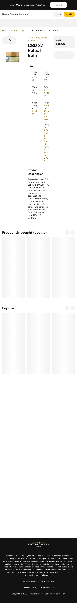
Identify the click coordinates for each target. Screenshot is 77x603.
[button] (38, 172)
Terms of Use (47, 581)
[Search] (60, 5)
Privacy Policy (30, 581)
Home (11, 4)
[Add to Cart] (64, 55)
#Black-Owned (46, 109)
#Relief (46, 94)
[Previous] (67, 232)
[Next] (72, 232)
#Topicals (32, 37)
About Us (40, 4)
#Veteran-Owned (46, 122)
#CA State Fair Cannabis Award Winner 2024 (46, 145)
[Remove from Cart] (57, 55)
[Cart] (72, 5)
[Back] (9, 40)
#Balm (34, 112)
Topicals (24, 30)
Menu (19, 4)
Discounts (29, 4)
